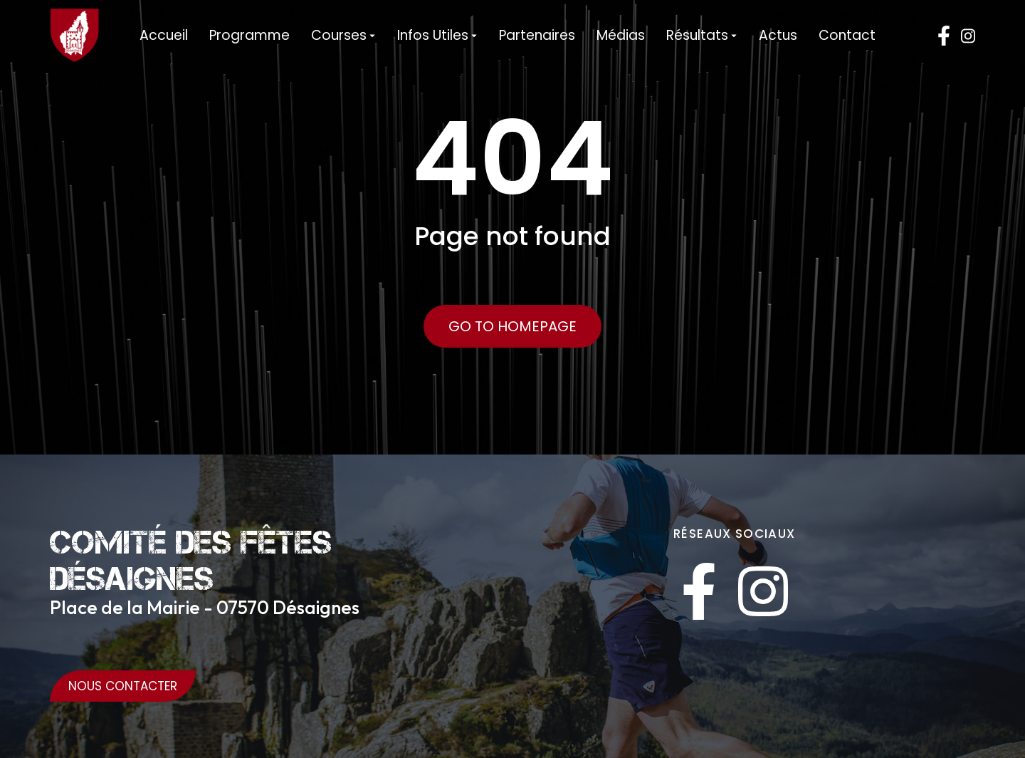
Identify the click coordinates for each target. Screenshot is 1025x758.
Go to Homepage (512, 326)
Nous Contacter (122, 686)
